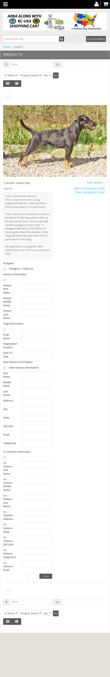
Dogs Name (7, 336)
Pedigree (8, 263)
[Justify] (16, 83)
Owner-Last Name (7, 314)
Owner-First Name (7, 289)
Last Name (7, 393)
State (7, 417)
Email (7, 434)
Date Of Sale (7, 354)
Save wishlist (95, 182)
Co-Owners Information (17, 451)
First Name (7, 375)
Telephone (9, 443)
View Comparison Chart (90, 192)
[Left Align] (7, 83)
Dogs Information (13, 323)
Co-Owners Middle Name (7, 484)
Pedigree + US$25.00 (21, 268)
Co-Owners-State (8, 528)
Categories (96, 39)
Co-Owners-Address (8, 515)
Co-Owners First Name (7, 468)
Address (8, 400)
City (6, 409)
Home (7, 47)
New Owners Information (18, 362)
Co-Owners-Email (8, 566)
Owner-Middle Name (7, 301)
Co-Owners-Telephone (9, 553)
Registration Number (9, 345)
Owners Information (15, 274)
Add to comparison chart (89, 188)
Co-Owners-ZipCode (8, 540)
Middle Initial (7, 384)
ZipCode (8, 426)
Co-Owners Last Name (7, 501)
